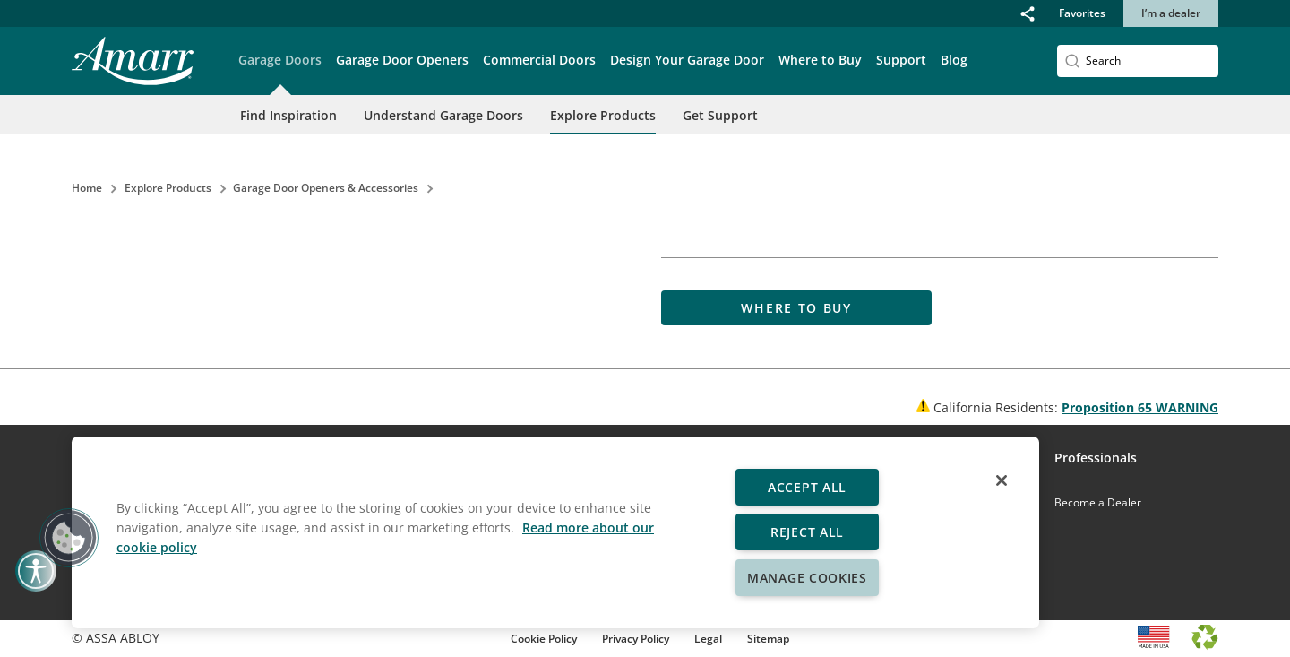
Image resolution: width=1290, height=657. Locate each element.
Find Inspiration (288, 115)
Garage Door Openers (402, 59)
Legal (708, 638)
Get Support (720, 115)
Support (901, 59)
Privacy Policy (635, 638)
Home (87, 187)
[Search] (1137, 61)
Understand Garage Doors (443, 115)
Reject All (807, 531)
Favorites (1082, 13)
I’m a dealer (1170, 13)
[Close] (1001, 480)
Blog (954, 59)
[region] (555, 532)
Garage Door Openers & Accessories (325, 187)
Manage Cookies (807, 577)
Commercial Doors (539, 59)
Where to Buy (820, 59)
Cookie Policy (544, 638)
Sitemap (768, 638)
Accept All (807, 487)
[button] (1027, 13)
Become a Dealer (1097, 502)
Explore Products (603, 115)
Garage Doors (280, 59)
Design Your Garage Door (687, 59)
